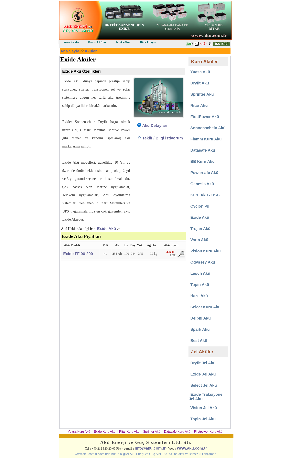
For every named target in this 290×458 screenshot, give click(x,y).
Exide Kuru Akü (104, 431)
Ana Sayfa (70, 51)
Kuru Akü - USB (205, 195)
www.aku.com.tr (192, 448)
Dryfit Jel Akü (202, 363)
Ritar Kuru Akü (129, 431)
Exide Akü (106, 228)
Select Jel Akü (203, 385)
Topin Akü (199, 284)
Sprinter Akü (202, 94)
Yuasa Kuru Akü (79, 431)
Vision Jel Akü (203, 408)
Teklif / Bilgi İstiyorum (160, 138)
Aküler (91, 51)
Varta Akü (199, 240)
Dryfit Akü (199, 83)
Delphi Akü (200, 318)
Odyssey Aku (202, 262)
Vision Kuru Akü (205, 251)
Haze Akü (199, 296)
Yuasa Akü (200, 72)
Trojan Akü (200, 228)
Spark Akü (199, 329)
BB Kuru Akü (202, 161)
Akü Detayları (152, 125)
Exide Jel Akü (203, 374)
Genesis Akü (202, 184)
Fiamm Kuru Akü (205, 139)
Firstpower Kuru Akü (208, 431)
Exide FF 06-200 (78, 254)
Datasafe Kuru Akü (177, 431)
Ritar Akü (199, 105)
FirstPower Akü (204, 116)
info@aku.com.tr (150, 448)
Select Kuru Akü (205, 307)
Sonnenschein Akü (207, 128)
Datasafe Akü (202, 150)
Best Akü (198, 340)
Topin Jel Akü (203, 419)
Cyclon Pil (199, 206)
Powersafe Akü (204, 172)
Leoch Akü (200, 273)
